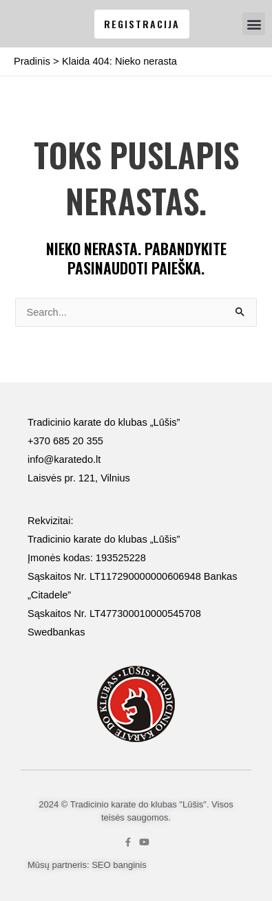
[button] (253, 23)
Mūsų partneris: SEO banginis (87, 865)
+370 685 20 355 (65, 440)
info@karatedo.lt (64, 459)
